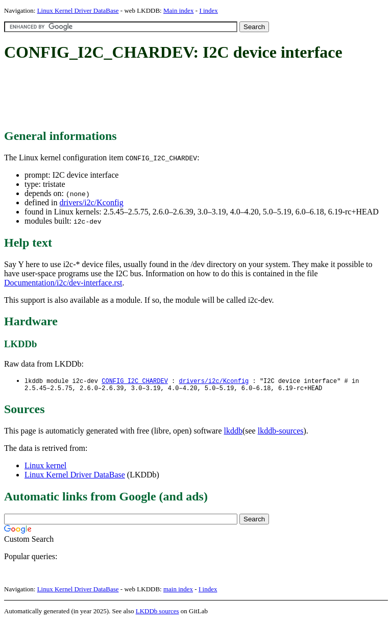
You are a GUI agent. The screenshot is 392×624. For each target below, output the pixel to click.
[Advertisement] (190, 96)
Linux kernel (45, 467)
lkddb (233, 432)
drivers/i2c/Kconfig (91, 202)
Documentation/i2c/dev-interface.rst (63, 282)
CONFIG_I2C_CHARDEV (135, 381)
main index (178, 591)
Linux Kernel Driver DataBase (78, 10)
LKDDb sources (157, 613)
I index (208, 10)
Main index (178, 10)
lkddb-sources (281, 432)
